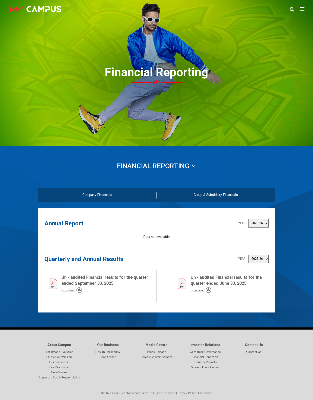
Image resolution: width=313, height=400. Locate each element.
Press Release (156, 351)
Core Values (59, 372)
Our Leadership (59, 362)
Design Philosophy (107, 351)
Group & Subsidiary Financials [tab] (216, 195)
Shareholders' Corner (205, 367)
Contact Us (254, 351)
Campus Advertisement (157, 357)
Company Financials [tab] (97, 195)
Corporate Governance (205, 351)
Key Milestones (59, 367)
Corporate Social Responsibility (59, 377)
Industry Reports (205, 362)
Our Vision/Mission (59, 357)
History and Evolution (59, 351)
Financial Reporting (156, 166)
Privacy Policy (187, 393)
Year (242, 223)
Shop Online (108, 357)
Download (62, 289)
